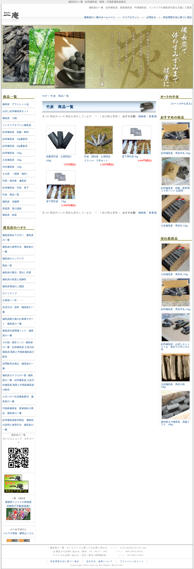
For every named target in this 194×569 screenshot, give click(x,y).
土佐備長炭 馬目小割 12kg (174, 385)
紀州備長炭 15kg (12, 153)
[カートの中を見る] (181, 103)
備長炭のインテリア (13, 258)
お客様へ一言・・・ (13, 300)
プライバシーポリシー (132, 561)
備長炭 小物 (9, 118)
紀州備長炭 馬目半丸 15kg (175, 153)
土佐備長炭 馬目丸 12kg (174, 225)
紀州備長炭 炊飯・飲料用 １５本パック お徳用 (175, 189)
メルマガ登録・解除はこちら (18, 533)
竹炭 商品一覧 (59, 96)
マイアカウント (130, 17)
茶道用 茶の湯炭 (12, 208)
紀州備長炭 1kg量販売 (15, 139)
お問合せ (151, 17)
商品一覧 (7, 265)
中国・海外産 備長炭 (14, 180)
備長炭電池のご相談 (13, 286)
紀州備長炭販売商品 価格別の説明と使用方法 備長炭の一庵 (17, 425)
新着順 (153, 116)
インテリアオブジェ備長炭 (16, 125)
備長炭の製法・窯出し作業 (16, 272)
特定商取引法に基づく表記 (177, 17)
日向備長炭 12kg (12, 166)
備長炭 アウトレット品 (15, 104)
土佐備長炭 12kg (12, 159)
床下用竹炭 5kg (130, 156)
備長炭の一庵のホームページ (99, 17)
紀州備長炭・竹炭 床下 (15, 187)
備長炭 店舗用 (10, 201)
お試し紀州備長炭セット (15, 111)
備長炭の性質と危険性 (14, 279)
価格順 (142, 116)
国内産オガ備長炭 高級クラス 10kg (175, 423)
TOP (44, 96)
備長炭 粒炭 (9, 214)
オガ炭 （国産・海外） (15, 173)
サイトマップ (9, 293)
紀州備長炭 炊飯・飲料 (15, 132)
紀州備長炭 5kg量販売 (15, 146)
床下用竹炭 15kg (56, 201)
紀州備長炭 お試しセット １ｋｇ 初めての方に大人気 (176, 347)
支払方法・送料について (99, 561)
